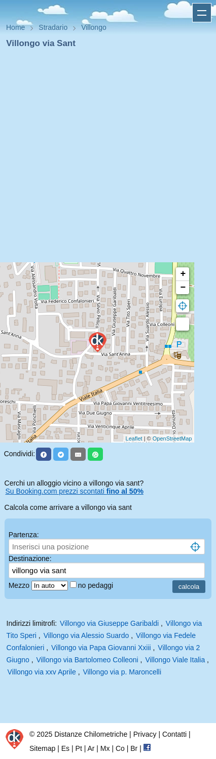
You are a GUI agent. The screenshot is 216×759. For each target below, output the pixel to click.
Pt (79, 748)
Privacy (145, 734)
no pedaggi (96, 585)
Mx (105, 748)
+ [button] (183, 274)
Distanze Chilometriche (90, 734)
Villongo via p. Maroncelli (122, 672)
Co (120, 748)
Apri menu (201, 12)
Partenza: (24, 535)
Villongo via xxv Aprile (42, 672)
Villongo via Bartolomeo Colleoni (87, 660)
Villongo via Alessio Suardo (86, 635)
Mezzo (20, 585)
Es (65, 748)
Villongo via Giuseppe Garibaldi (109, 623)
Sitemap (42, 748)
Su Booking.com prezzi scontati (74, 491)
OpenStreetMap (172, 438)
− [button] (183, 288)
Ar (90, 748)
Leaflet (134, 438)
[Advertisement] (104, 158)
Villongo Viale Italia (175, 660)
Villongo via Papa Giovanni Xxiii (101, 648)
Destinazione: (30, 558)
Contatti (174, 734)
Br (133, 748)
